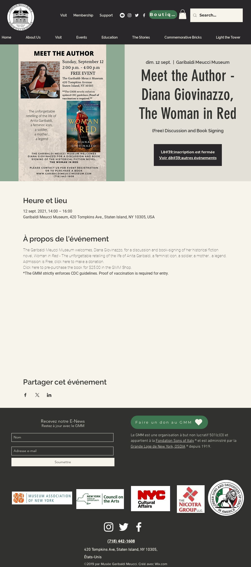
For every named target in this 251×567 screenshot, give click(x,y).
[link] (183, 14)
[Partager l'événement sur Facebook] (25, 395)
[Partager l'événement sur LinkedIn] (49, 395)
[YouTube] (122, 15)
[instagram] (129, 15)
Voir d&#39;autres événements (187, 158)
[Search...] (216, 15)
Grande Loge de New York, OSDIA (158, 446)
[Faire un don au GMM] (169, 422)
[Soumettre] (62, 462)
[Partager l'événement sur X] (37, 395)
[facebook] (144, 15)
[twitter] (136, 15)
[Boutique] (163, 14)
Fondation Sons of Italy (175, 440)
